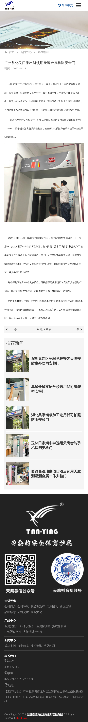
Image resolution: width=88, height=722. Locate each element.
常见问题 (49, 645)
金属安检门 (11, 626)
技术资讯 (36, 645)
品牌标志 (10, 612)
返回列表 (44, 330)
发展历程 (65, 606)
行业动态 (23, 645)
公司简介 (10, 606)
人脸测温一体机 (33, 631)
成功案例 (43, 52)
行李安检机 (27, 626)
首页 (12, 52)
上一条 (11, 330)
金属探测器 (43, 626)
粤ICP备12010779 (22, 718)
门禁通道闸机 (12, 631)
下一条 (77, 330)
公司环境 (23, 606)
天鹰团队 (52, 606)
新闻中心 (26, 52)
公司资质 (23, 612)
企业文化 (36, 612)
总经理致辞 (38, 606)
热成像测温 (59, 626)
